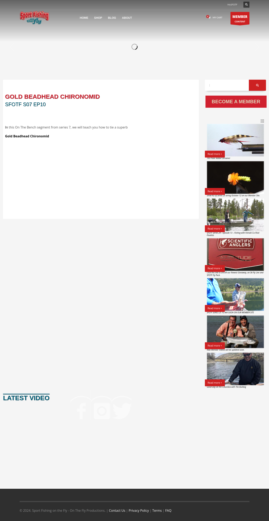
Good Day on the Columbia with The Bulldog (226, 386)
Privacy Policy (139, 510)
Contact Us (117, 510)
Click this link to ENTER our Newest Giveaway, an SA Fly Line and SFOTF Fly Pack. (235, 274)
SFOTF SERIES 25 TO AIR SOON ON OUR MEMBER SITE (230, 312)
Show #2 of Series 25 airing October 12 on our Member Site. (233, 195)
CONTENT (240, 19)
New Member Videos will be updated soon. (226, 349)
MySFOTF (232, 4)
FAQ (168, 510)
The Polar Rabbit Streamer (218, 158)
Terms (157, 510)
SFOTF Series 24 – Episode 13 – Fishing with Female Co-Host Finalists (233, 234)
